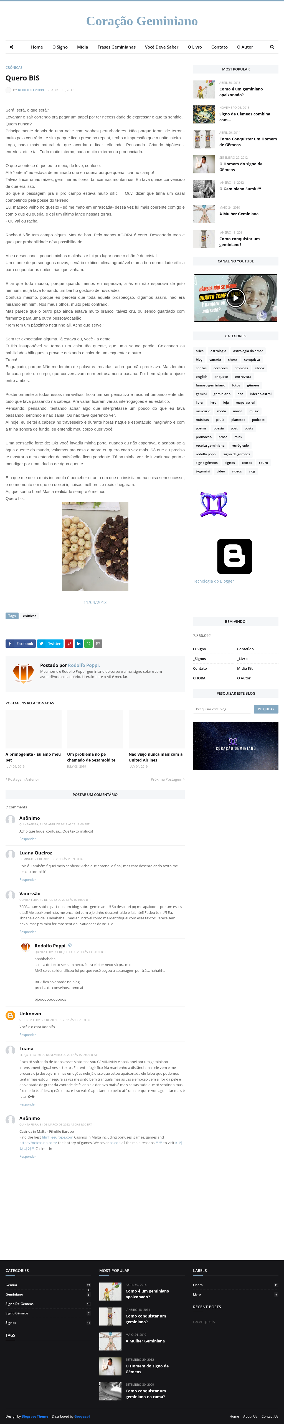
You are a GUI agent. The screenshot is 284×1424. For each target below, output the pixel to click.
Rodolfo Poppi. (31, 90)
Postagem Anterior (23, 779)
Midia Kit (245, 668)
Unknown (30, 1014)
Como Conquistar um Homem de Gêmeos (248, 141)
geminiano (222, 393)
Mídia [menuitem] (82, 47)
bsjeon (115, 1142)
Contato (200, 668)
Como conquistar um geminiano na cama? (146, 1393)
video (221, 471)
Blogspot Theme (35, 1416)
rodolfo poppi (206, 454)
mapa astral (245, 402)
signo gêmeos (207, 462)
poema (201, 428)
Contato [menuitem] (219, 47)
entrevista (243, 376)
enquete (221, 376)
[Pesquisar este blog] (222, 709)
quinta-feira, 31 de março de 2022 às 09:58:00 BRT (55, 1124)
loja (226, 402)
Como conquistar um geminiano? (239, 241)
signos (230, 462)
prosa (223, 436)
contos (201, 368)
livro (213, 402)
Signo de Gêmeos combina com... (244, 116)
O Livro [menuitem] (195, 47)
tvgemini (203, 471)
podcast (258, 419)
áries (200, 350)
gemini (201, 393)
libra (199, 402)
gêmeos (253, 385)
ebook (260, 368)
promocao (204, 436)
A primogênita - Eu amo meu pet (33, 757)
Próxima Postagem (166, 779)
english (201, 376)
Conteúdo (245, 648)
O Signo (199, 648)
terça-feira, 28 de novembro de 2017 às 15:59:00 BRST (58, 1055)
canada (215, 359)
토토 (159, 1142)
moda (221, 411)
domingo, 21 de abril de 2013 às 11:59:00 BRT (52, 859)
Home (234, 1416)
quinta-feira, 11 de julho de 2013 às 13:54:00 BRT (70, 952)
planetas (238, 419)
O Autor (244, 678)
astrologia (218, 350)
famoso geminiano (210, 385)
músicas (202, 419)
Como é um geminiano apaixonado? (241, 91)
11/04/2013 (95, 602)
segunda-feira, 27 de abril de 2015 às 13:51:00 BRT (55, 1020)
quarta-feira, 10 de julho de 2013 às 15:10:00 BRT (55, 900)
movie (237, 411)
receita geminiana (210, 445)
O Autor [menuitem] (245, 47)
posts (249, 428)
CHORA (199, 678)
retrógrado (240, 445)
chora (232, 359)
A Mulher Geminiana (238, 213)
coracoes (221, 368)
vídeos (237, 471)
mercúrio (203, 411)
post (234, 428)
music (254, 411)
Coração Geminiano (142, 21)
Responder (27, 838)
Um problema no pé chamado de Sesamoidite (91, 757)
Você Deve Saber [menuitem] (161, 47)
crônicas (14, 67)
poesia (219, 428)
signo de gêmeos (236, 454)
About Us (250, 1416)
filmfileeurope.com (57, 1137)
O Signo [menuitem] (60, 47)
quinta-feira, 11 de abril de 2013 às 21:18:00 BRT (54, 824)
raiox (238, 436)
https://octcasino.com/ (38, 1142)
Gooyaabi (82, 1416)
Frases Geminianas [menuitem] (117, 47)
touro (263, 462)
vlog (252, 471)
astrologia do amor (248, 350)
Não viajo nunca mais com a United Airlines (155, 757)
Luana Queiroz (35, 853)
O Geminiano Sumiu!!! (240, 188)
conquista (252, 359)
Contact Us (270, 1416)
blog (199, 359)
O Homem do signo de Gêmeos (240, 166)
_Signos (199, 658)
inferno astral (261, 393)
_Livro (242, 658)
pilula (220, 419)
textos (247, 462)
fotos (236, 385)
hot (240, 393)
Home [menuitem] (37, 47)
